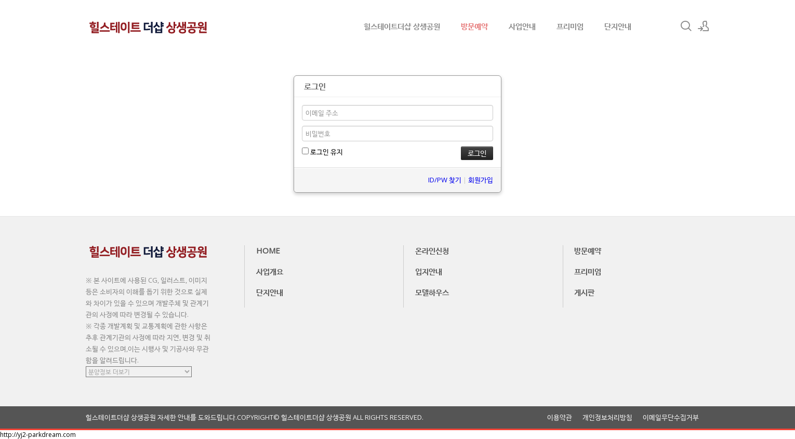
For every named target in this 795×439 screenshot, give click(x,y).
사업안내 (522, 26)
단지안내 (617, 26)
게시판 (584, 292)
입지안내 (428, 271)
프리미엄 (570, 26)
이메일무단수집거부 (671, 417)
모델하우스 (432, 292)
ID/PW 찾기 (444, 179)
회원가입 (480, 179)
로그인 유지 (322, 151)
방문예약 (474, 26)
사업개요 (269, 271)
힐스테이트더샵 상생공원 (402, 26)
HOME (268, 250)
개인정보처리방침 (607, 417)
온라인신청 (432, 250)
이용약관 (559, 417)
